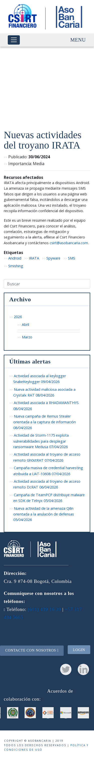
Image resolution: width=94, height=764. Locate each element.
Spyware (53, 258)
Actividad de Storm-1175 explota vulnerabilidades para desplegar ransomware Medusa (41, 441)
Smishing (15, 266)
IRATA (34, 258)
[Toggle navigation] (14, 40)
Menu (78, 40)
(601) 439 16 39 (44, 609)
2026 (18, 316)
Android (14, 258)
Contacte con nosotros (32, 650)
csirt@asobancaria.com (69, 242)
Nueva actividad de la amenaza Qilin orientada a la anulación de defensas (43, 514)
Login (79, 650)
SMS (71, 258)
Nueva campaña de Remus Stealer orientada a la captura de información (44, 422)
